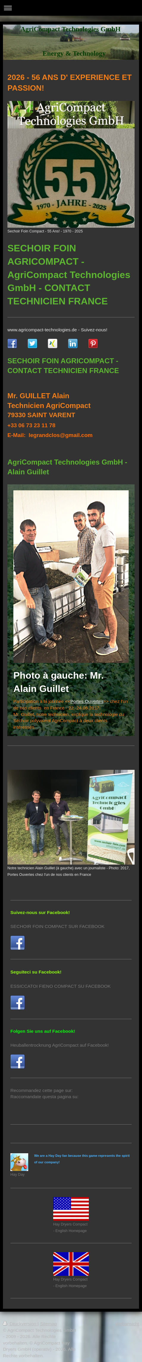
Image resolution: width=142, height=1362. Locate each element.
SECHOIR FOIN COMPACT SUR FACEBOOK (57, 926)
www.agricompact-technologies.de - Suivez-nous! (57, 329)
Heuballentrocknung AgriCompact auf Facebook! (59, 1045)
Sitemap (48, 1323)
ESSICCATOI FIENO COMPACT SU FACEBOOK (60, 986)
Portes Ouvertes (86, 701)
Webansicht (127, 1323)
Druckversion (20, 1323)
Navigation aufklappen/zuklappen (71, 7)
